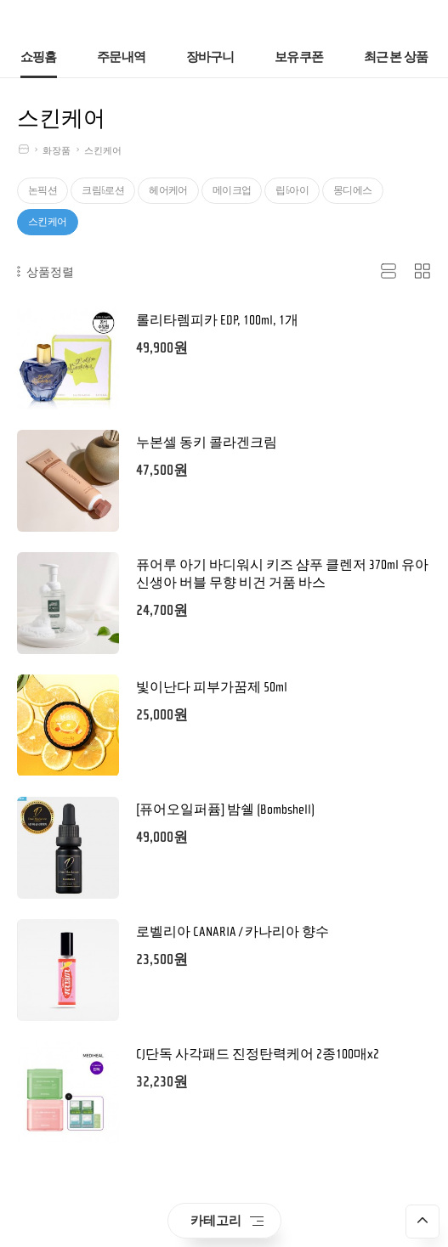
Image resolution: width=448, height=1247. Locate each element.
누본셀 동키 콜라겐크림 (206, 442)
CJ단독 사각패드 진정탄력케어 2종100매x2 (257, 1054)
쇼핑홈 (38, 57)
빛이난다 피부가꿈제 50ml (211, 687)
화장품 (57, 150)
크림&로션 (103, 190)
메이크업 (232, 190)
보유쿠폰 (299, 57)
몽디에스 (352, 190)
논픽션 (42, 190)
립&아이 (292, 190)
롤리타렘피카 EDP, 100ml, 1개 (217, 320)
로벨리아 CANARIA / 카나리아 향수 (232, 931)
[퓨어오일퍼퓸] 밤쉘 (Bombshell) (225, 809)
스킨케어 (103, 150)
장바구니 (210, 57)
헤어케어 (168, 190)
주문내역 (121, 57)
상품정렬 (45, 272)
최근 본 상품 (396, 57)
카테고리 (227, 1220)
